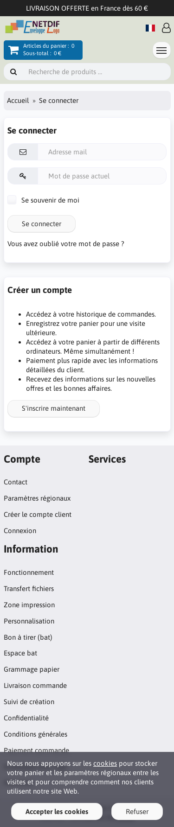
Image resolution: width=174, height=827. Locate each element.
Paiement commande (36, 750)
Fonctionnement (29, 572)
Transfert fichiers (29, 588)
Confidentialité (26, 718)
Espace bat (20, 653)
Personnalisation (29, 621)
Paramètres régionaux (37, 498)
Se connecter (41, 224)
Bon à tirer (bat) (28, 637)
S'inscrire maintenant (53, 408)
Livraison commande (35, 685)
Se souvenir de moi (43, 200)
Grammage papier (31, 669)
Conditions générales (35, 734)
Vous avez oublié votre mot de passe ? (65, 244)
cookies (105, 763)
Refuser (137, 811)
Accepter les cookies (57, 811)
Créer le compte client (37, 514)
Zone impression (29, 605)
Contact (15, 482)
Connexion (20, 530)
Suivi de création (29, 702)
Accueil (18, 100)
